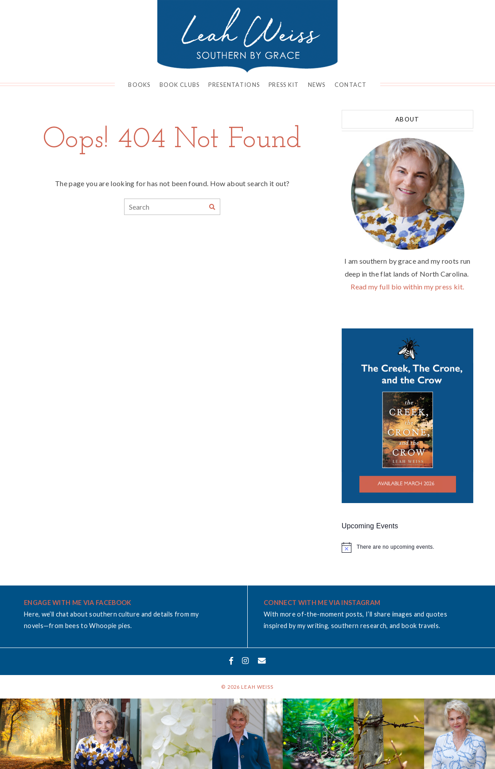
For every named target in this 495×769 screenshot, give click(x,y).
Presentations (234, 84)
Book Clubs (180, 84)
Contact (351, 84)
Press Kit (284, 84)
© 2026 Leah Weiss (247, 687)
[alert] (407, 547)
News (317, 84)
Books (139, 84)
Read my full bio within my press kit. (407, 286)
